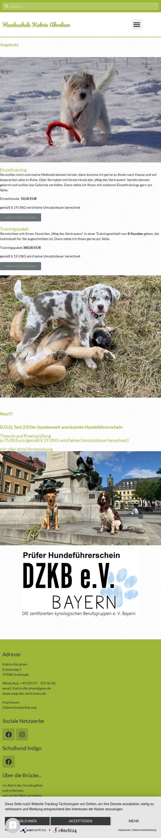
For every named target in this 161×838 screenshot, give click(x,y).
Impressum (10, 702)
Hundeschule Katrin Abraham (36, 24)
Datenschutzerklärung (19, 707)
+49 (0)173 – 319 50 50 (37, 683)
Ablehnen (27, 821)
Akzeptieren (80, 821)
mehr (134, 821)
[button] (136, 24)
